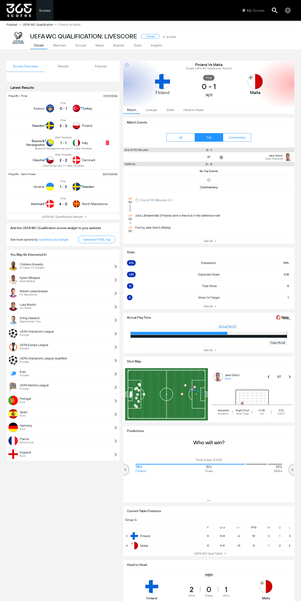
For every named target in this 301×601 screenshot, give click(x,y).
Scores (45, 10)
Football (15, 24)
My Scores (253, 10)
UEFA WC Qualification (40, 24)
